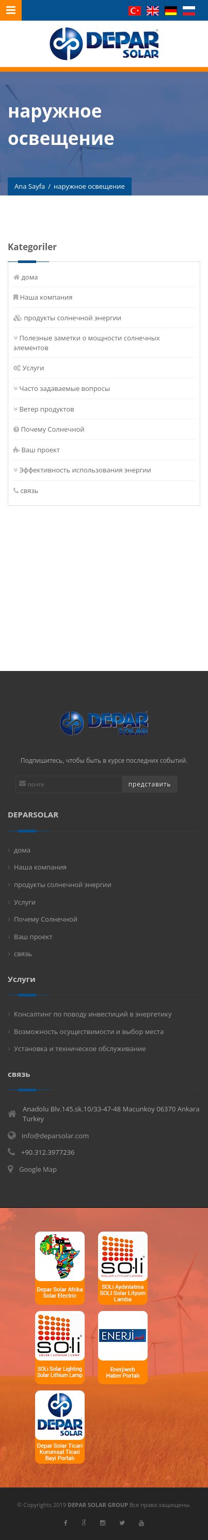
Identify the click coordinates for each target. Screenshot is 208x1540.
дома (30, 277)
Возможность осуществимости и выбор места (89, 1031)
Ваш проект (41, 449)
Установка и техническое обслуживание (80, 1048)
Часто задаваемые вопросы (65, 388)
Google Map (38, 1169)
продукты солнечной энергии (73, 317)
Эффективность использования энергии (85, 469)
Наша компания (46, 297)
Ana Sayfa (29, 186)
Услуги (33, 367)
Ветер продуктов (47, 409)
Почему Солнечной (53, 429)
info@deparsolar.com (55, 1135)
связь (30, 490)
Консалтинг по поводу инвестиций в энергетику (92, 1014)
